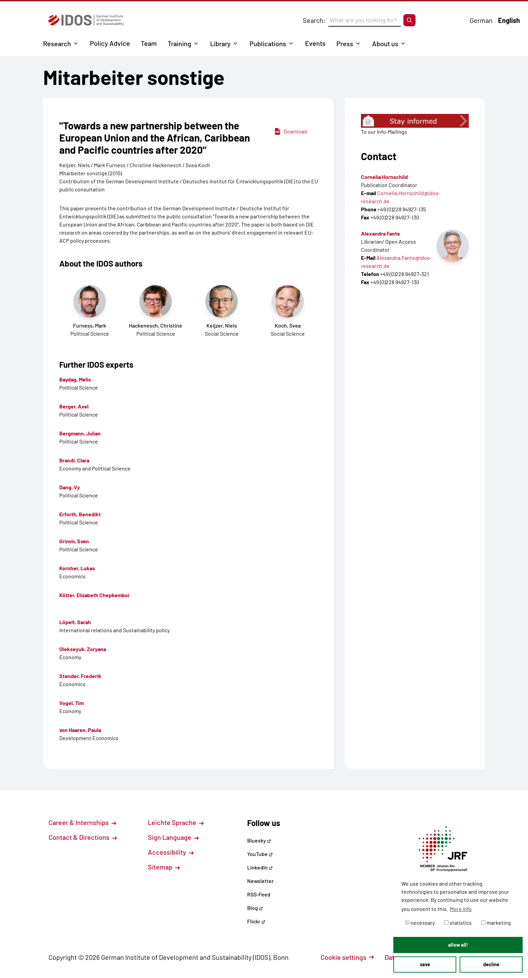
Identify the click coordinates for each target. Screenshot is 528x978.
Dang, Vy (69, 487)
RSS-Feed (258, 894)
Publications (268, 43)
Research (57, 43)
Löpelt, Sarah (75, 622)
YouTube (260, 854)
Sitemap (164, 867)
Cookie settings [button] (347, 957)
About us (385, 43)
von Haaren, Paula (80, 730)
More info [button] (461, 909)
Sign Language (173, 837)
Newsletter (260, 881)
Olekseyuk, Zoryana (82, 649)
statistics (458, 922)
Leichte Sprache (176, 822)
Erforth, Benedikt (80, 514)
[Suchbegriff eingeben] (364, 20)
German (481, 20)
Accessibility (171, 852)
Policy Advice (110, 43)
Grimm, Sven (74, 541)
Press (344, 43)
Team (149, 43)
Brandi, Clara (74, 460)
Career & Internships (82, 822)
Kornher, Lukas (77, 568)
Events (315, 43)
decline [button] (491, 964)
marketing (496, 922)
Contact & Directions (82, 837)
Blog (255, 908)
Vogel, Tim (71, 703)
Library (220, 43)
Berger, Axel (74, 406)
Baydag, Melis (75, 379)
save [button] (425, 964)
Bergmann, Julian (80, 433)
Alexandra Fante (380, 233)
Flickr (256, 921)
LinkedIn (260, 867)
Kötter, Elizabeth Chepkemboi (94, 595)
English (509, 20)
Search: (314, 20)
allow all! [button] (458, 945)
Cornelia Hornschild (384, 177)
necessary (420, 922)
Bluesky (259, 840)
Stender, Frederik (80, 676)
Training (179, 43)
